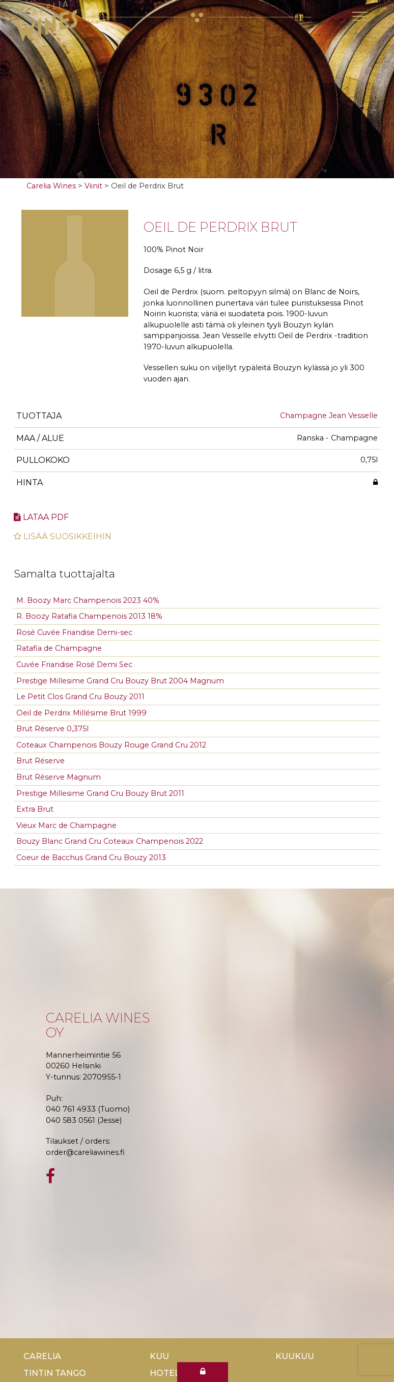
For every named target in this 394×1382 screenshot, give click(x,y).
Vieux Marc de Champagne (66, 825)
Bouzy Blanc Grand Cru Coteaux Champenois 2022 (109, 841)
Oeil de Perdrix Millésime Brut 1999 (81, 712)
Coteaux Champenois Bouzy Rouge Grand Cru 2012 (111, 745)
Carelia (42, 1356)
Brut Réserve (40, 760)
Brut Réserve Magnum (58, 777)
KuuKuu (294, 1356)
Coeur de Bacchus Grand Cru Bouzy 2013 (91, 857)
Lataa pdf (41, 517)
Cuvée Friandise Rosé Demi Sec (74, 664)
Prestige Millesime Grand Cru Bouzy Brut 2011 (100, 793)
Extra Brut (34, 809)
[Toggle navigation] (360, 16)
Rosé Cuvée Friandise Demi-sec (74, 632)
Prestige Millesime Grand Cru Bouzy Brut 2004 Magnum (120, 680)
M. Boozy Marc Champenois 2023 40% (87, 600)
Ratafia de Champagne (59, 648)
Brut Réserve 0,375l (52, 728)
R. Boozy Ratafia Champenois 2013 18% (89, 616)
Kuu (159, 1356)
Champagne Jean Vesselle (329, 415)
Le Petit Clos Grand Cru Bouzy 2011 (80, 696)
